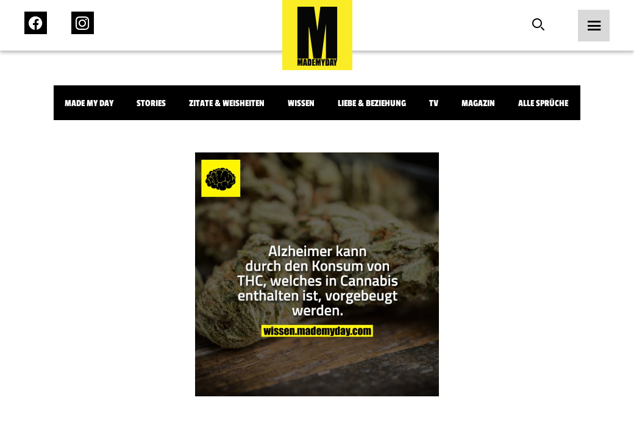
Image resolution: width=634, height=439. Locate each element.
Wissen (301, 103)
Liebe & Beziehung (372, 103)
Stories (151, 103)
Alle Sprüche (543, 103)
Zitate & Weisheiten (227, 103)
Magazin (478, 103)
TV (433, 103)
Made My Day (89, 103)
